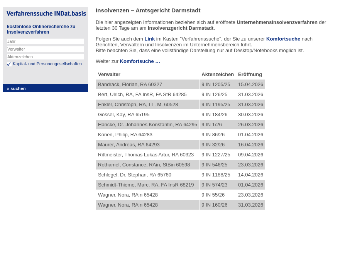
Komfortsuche (283, 39)
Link (149, 39)
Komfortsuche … (140, 61)
